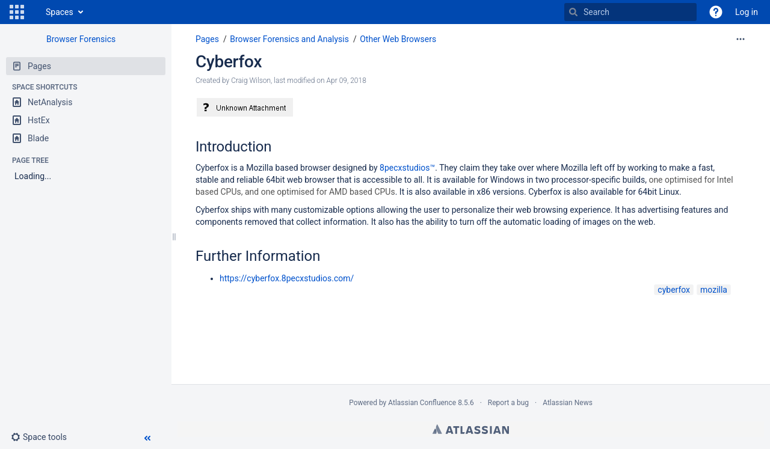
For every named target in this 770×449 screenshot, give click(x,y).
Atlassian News (568, 403)
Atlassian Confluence (422, 403)
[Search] (573, 12)
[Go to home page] (34, 12)
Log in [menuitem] (746, 12)
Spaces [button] (59, 12)
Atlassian (471, 429)
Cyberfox (229, 62)
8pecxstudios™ (407, 168)
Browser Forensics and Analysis (289, 39)
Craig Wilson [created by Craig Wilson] (251, 80)
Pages (207, 39)
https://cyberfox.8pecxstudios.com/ (287, 278)
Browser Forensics (81, 39)
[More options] (740, 39)
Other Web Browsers (398, 39)
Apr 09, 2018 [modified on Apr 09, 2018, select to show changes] (346, 80)
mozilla (713, 290)
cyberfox (674, 290)
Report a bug (508, 403)
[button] (17, 12)
